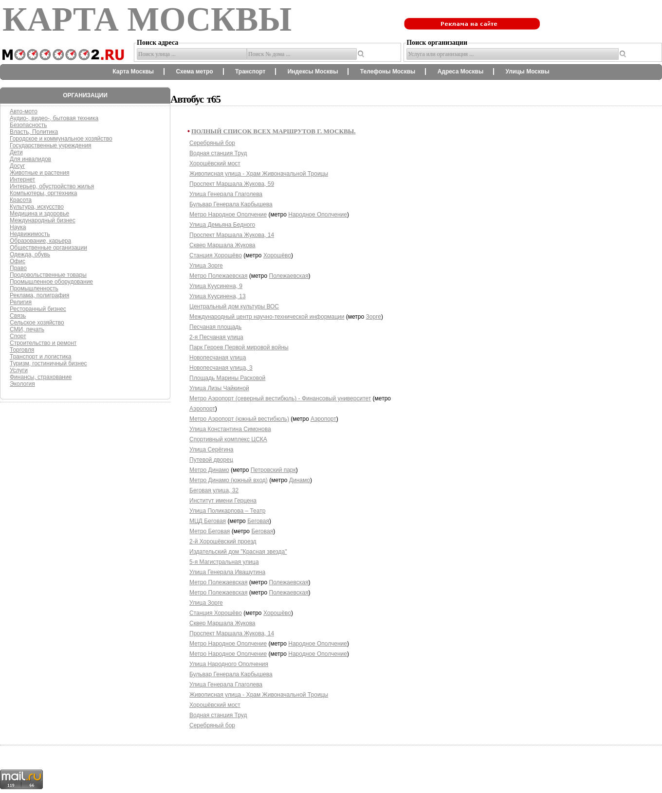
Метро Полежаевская (218, 275)
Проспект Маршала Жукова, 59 (231, 183)
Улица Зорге (206, 265)
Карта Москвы (133, 71)
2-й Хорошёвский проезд (223, 541)
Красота (21, 200)
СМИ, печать (27, 329)
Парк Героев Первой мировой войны (239, 347)
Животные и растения (39, 172)
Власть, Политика (34, 131)
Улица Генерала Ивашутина (227, 572)
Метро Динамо (209, 470)
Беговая (258, 521)
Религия (21, 302)
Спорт (18, 336)
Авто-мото (23, 111)
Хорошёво (277, 255)
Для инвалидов (30, 159)
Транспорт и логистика (40, 356)
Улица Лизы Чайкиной (219, 388)
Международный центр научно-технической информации (267, 316)
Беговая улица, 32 (214, 490)
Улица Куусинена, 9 (215, 286)
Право (18, 268)
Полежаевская (289, 275)
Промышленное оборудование (51, 281)
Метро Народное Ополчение (228, 214)
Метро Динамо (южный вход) (228, 480)
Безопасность (28, 125)
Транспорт (250, 71)
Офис (17, 261)
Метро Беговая (209, 531)
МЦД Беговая (207, 521)
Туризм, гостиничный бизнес (48, 363)
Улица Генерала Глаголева (225, 194)
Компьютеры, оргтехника (43, 193)
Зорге (373, 316)
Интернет (22, 179)
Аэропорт (202, 408)
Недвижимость (30, 234)
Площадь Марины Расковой (227, 378)
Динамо (299, 480)
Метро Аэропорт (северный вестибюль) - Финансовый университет (280, 398)
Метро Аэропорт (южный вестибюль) (239, 418)
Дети (16, 152)
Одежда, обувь (30, 254)
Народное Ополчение (317, 214)
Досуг (17, 165)
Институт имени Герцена (223, 500)
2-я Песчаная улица (216, 337)
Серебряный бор (212, 143)
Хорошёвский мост (214, 163)
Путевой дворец (211, 459)
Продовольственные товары (48, 274)
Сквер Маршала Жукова (222, 245)
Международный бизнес (42, 220)
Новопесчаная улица (217, 357)
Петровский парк (273, 470)
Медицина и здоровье (39, 213)
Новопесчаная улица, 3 (221, 367)
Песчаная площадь (215, 327)
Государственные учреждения (51, 145)
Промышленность (34, 288)
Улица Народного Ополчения (228, 664)
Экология (22, 383)
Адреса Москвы (460, 71)
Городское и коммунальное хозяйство (61, 138)
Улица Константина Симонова (230, 429)
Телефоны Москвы (388, 71)
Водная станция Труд (218, 153)
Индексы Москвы (313, 71)
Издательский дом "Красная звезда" (238, 551)
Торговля (22, 349)
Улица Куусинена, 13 (217, 296)
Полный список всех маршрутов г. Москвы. (273, 131)
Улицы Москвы (527, 71)
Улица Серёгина (211, 449)
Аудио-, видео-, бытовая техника (54, 118)
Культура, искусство (37, 206)
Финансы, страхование (41, 377)
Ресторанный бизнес (38, 309)
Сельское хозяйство (37, 322)
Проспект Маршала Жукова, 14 (231, 235)
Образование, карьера (40, 240)
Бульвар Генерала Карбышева (231, 204)
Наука (18, 227)
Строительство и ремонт (43, 343)
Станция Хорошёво (215, 255)
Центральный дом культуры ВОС (234, 306)
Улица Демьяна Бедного (222, 224)
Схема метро (194, 71)
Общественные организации (48, 247)
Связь (18, 315)
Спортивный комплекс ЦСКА (228, 439)
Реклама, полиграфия (39, 295)
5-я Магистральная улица (224, 562)
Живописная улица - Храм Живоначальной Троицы (258, 173)
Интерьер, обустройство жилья (52, 186)
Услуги (19, 370)
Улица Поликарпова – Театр (227, 510)
